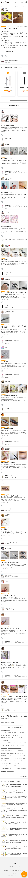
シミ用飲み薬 (9, 745)
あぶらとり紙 (23, 742)
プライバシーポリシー (19, 870)
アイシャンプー (22, 735)
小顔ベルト (23, 768)
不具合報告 (14, 873)
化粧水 (2, 722)
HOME (14, 864)
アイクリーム (4, 735)
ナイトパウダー (19, 725)
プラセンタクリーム (14, 755)
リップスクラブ (4, 740)
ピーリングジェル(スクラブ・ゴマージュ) (10, 732)
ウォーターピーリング (6, 768)
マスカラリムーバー (5, 730)
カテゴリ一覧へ (23, 776)
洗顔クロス (15, 750)
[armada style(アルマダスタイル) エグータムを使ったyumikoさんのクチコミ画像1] (6, 17)
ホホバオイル (22, 755)
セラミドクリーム (5, 755)
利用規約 (12, 870)
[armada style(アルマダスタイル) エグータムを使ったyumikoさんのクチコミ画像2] (18, 17)
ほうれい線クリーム (10, 763)
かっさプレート (10, 771)
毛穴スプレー (23, 732)
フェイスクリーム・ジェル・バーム (9, 760)
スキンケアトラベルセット (18, 745)
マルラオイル (22, 758)
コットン (3, 745)
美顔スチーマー (17, 766)
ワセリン (3, 763)
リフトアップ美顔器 (16, 768)
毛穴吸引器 (3, 771)
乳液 (6, 722)
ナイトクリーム (20, 760)
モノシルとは (17, 866)
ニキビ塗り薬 (4, 766)
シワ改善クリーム (19, 763)
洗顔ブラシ (3, 753)
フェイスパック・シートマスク (14, 748)
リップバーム (9, 737)
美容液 (8, 722)
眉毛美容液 (10, 735)
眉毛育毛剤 (15, 735)
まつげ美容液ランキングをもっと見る (18, 100)
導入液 (12, 722)
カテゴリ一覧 (10, 866)
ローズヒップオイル (14, 758)
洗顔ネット (20, 750)
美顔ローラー (11, 766)
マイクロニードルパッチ (6, 750)
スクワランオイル (5, 758)
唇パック (14, 737)
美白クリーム (20, 753)
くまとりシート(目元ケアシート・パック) (10, 742)
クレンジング (4, 727)
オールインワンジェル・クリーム (8, 725)
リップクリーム (20, 737)
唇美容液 (3, 737)
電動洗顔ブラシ (12, 753)
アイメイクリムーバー (16, 727)
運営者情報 (6, 870)
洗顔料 (9, 727)
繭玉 (8, 753)
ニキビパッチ (4, 748)
